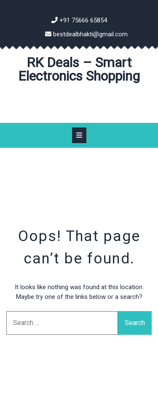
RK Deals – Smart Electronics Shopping (79, 69)
